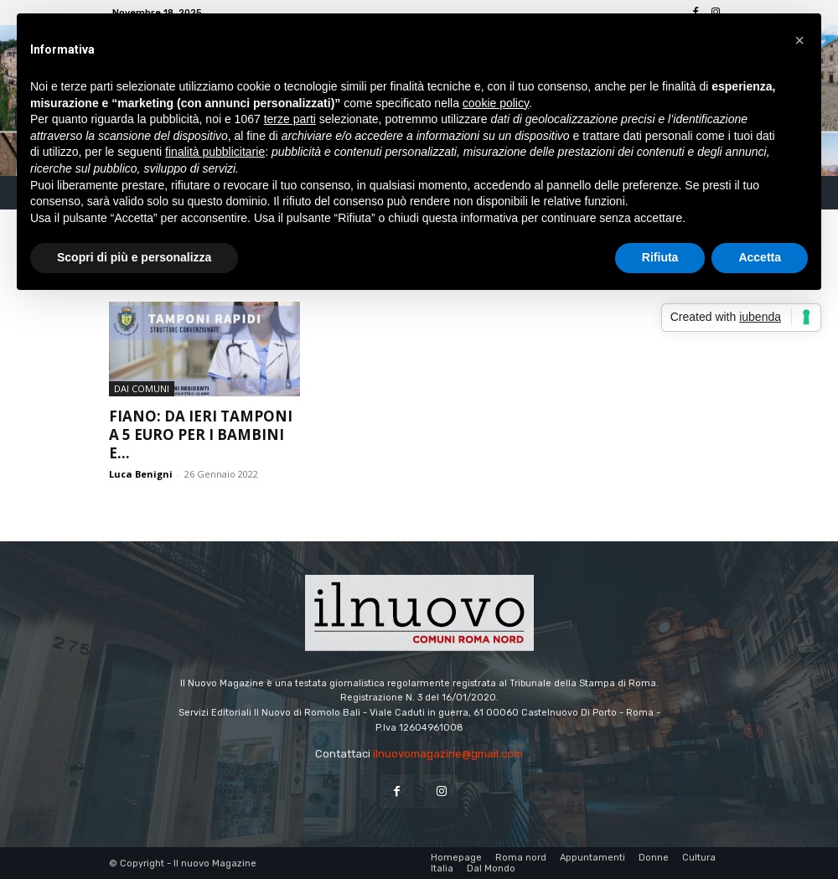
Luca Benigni (141, 474)
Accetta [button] (759, 257)
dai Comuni (141, 388)
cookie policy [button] (496, 103)
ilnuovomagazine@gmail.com (448, 753)
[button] (799, 40)
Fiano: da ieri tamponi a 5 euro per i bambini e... (200, 434)
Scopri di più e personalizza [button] (134, 257)
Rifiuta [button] (660, 257)
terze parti (290, 119)
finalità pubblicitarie (215, 151)
